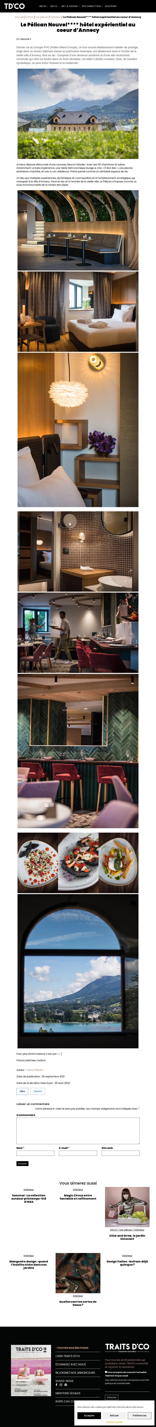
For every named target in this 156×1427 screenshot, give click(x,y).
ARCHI (44, 6)
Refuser (114, 1415)
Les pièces (42, 17)
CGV (67, 1401)
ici (58, 1054)
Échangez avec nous (71, 1364)
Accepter (89, 1415)
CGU (74, 1401)
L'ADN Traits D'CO (68, 1356)
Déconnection (92, 6)
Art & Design (70, 6)
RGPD (59, 1401)
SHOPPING (111, 6)
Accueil (19, 17)
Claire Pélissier (34, 1070)
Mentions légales (114, 1422)
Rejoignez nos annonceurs (75, 1373)
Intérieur (55, 17)
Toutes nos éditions (72, 1348)
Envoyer (22, 1163)
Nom (20, 1148)
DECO (55, 6)
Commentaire (25, 1115)
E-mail (64, 1148)
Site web (107, 1148)
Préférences (140, 1415)
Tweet (38, 1091)
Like (22, 1091)
